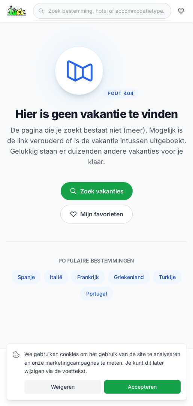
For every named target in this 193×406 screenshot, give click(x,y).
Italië (56, 277)
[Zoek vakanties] (102, 11)
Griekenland (129, 277)
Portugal (96, 293)
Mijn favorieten (96, 214)
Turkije (167, 277)
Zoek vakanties (97, 191)
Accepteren (142, 386)
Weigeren (63, 386)
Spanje (26, 277)
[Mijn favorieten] (182, 11)
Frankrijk (88, 277)
